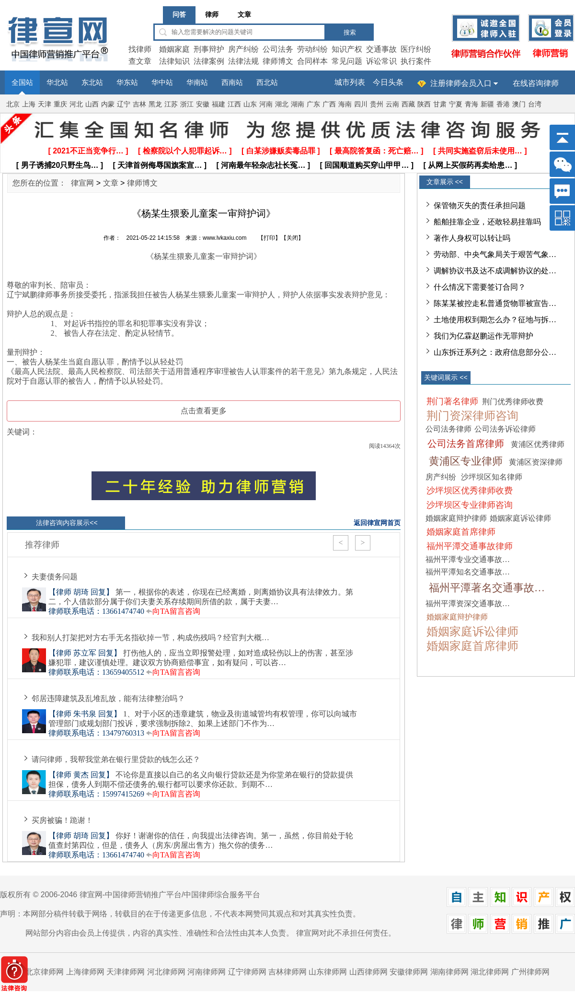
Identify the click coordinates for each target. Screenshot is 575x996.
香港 (503, 104)
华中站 (162, 82)
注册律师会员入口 (461, 83)
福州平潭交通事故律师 (469, 546)
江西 (234, 104)
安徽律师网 (409, 972)
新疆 (487, 104)
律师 (211, 14)
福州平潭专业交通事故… (468, 559)
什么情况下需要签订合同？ (480, 287)
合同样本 (312, 61)
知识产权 (347, 49)
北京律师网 (44, 972)
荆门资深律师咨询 (472, 416)
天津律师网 (125, 972)
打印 (269, 237)
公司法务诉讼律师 (505, 429)
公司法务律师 (449, 429)
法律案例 (209, 61)
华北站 (57, 82)
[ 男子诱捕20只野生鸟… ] (59, 165)
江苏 (171, 104)
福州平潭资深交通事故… (468, 603)
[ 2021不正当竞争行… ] (88, 151)
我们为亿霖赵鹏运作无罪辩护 (483, 336)
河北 (76, 104)
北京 (13, 104)
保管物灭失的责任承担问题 (480, 205)
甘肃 (440, 104)
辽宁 (123, 104)
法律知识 (174, 61)
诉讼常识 (381, 61)
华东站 (127, 82)
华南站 (197, 82)
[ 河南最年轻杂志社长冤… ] (263, 165)
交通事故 (381, 49)
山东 (250, 104)
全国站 (22, 82)
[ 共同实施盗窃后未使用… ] (480, 151)
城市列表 (349, 82)
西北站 (267, 82)
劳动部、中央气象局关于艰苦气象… (495, 254)
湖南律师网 (449, 972)
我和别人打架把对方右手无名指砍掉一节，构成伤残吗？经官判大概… (150, 637)
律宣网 (82, 183)
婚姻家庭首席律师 (460, 532)
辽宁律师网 (247, 972)
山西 (92, 104)
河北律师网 (166, 972)
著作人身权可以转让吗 (472, 238)
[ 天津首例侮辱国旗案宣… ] (160, 165)
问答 (179, 14)
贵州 (376, 104)
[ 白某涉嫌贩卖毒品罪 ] (281, 151)
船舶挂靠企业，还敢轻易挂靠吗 (487, 222)
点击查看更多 (204, 411)
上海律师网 (85, 972)
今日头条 (388, 82)
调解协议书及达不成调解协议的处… (495, 271)
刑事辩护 (209, 49)
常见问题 (347, 61)
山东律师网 (328, 972)
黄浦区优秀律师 (537, 444)
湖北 (281, 104)
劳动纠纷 (312, 49)
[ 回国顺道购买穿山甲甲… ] (367, 165)
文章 (244, 14)
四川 (361, 104)
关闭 (292, 237)
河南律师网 (206, 972)
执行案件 (416, 61)
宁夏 (455, 104)
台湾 (534, 104)
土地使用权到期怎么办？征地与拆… (495, 320)
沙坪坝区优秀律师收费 (469, 490)
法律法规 (243, 61)
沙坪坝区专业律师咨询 (469, 505)
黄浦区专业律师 (466, 461)
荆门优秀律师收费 (512, 402)
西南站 (232, 82)
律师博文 (278, 61)
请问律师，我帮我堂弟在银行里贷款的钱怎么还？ (116, 759)
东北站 (92, 82)
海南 (345, 104)
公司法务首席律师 (465, 443)
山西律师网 (368, 972)
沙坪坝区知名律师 (491, 477)
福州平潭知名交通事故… (468, 572)
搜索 (350, 32)
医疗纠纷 (416, 49)
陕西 (424, 104)
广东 (313, 104)
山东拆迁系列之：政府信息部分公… (495, 352)
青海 (471, 104)
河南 (266, 104)
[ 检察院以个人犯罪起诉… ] (185, 151)
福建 (218, 104)
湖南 (297, 104)
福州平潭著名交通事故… (487, 588)
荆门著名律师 (452, 401)
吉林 (139, 104)
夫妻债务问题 (55, 577)
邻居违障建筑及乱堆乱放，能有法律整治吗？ (108, 698)
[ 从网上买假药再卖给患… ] (471, 165)
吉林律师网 (287, 972)
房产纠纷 (243, 49)
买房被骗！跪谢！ (62, 820)
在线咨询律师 (536, 83)
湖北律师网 (490, 972)
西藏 (408, 104)
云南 (392, 104)
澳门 (519, 104)
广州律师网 (530, 972)
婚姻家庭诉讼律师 (520, 518)
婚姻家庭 (174, 49)
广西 (329, 104)
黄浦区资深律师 (536, 462)
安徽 (202, 104)
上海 (28, 104)
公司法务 (278, 49)
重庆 (60, 104)
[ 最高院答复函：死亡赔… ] (377, 151)
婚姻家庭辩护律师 (456, 518)
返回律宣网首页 (377, 523)
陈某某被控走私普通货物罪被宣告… (495, 303)
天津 (44, 104)
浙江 (187, 104)
